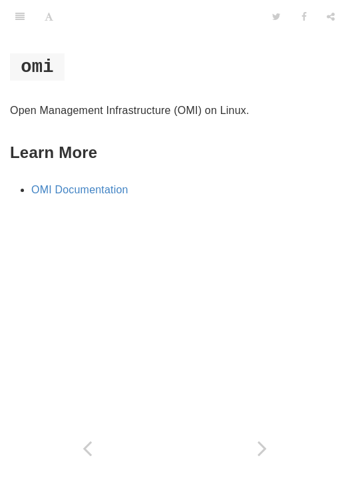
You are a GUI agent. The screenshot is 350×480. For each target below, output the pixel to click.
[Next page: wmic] (262, 448)
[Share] (331, 16)
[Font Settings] (49, 16)
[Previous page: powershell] (87, 448)
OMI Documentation (79, 189)
